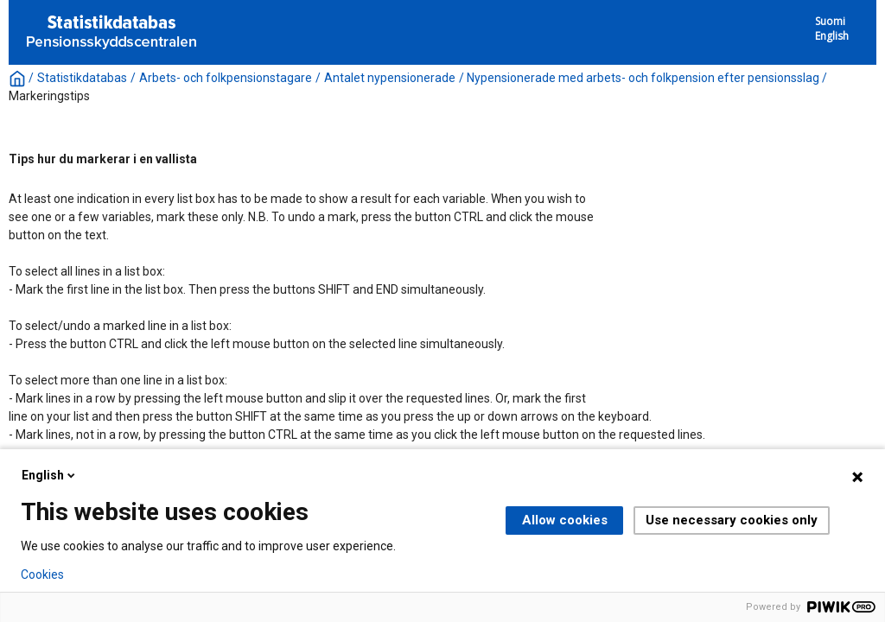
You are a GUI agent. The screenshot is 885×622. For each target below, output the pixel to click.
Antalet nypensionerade (389, 78)
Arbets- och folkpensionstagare (225, 78)
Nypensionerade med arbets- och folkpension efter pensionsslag (643, 78)
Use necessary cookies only (732, 520)
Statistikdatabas (82, 78)
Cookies (42, 574)
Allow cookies (565, 520)
